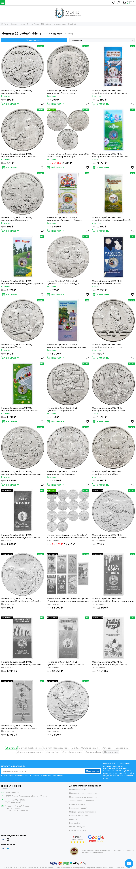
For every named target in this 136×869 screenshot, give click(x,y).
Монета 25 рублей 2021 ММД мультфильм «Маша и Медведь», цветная (22, 282)
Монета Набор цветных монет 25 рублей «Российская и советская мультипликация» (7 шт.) (68, 599)
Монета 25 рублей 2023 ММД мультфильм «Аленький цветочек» (18, 155)
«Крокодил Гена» (93, 752)
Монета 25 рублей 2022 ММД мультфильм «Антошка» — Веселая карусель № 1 (109, 536)
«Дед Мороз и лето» (72, 752)
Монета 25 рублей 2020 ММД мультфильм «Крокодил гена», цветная (66, 346)
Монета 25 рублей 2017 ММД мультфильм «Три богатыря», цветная (65, 663)
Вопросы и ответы (77, 804)
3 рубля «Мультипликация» (85, 747)
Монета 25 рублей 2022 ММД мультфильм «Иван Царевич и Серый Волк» (20, 599)
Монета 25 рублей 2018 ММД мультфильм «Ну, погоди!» (62, 727)
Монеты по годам (77, 827)
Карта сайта (74, 823)
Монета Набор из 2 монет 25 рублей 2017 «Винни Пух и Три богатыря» (68, 155)
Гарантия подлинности (79, 815)
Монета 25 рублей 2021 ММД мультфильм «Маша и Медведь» (63, 282)
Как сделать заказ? (77, 808)
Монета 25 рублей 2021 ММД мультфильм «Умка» (16, 346)
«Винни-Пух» (52, 752)
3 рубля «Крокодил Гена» (56, 747)
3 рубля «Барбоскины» (30, 747)
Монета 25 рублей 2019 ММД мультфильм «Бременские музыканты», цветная (21, 663)
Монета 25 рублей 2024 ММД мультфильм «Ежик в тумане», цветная (20, 536)
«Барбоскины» (122, 747)
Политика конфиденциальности (83, 797)
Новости (73, 819)
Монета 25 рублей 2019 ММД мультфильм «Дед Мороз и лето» (108, 409)
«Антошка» (107, 747)
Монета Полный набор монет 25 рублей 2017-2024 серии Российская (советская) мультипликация (67, 536)
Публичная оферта (77, 789)
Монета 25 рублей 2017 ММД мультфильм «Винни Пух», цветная (109, 663)
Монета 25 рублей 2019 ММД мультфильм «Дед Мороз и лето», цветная (113, 599)
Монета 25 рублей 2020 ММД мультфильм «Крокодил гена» (107, 346)
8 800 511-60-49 (11, 786)
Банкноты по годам (77, 830)
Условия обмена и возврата (81, 800)
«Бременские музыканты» (30, 752)
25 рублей (11, 747)
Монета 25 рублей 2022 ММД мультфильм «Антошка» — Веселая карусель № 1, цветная (64, 218)
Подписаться (92, 771)
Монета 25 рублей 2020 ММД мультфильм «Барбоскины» (62, 409)
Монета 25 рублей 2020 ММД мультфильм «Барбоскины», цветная (19, 409)
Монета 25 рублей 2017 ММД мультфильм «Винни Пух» (107, 472)
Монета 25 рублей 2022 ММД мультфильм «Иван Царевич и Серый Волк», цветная (111, 218)
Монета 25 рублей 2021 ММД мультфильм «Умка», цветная (107, 282)
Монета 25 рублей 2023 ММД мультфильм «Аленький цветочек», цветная (110, 92)
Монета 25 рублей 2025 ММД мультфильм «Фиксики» (16, 92)
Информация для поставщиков (82, 812)
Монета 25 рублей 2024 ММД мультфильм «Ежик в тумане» (62, 92)
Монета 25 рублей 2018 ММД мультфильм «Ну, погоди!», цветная (19, 727)
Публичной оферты (55, 775)
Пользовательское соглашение (83, 793)
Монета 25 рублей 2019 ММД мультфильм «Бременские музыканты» (21, 472)
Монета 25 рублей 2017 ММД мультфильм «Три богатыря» (62, 472)
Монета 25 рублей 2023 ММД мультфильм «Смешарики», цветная (110, 155)
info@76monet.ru (12, 792)
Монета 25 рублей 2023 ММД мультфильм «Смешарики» (16, 218)
